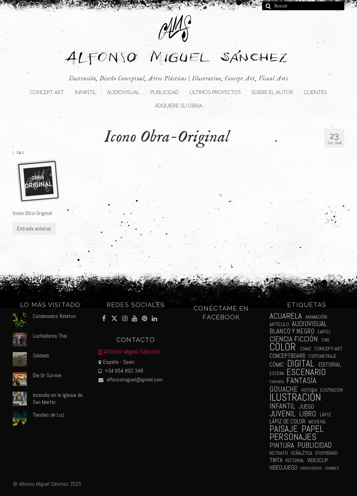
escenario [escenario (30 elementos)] (306, 372)
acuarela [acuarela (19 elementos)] (286, 316)
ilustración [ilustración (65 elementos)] (295, 397)
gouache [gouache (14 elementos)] (284, 389)
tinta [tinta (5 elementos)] (276, 460)
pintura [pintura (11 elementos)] (282, 445)
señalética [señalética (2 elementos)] (301, 453)
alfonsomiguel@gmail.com (130, 379)
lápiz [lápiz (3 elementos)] (325, 414)
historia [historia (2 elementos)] (309, 390)
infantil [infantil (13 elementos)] (282, 406)
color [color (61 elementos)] (283, 347)
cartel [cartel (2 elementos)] (324, 332)
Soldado (41, 355)
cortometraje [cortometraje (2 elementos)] (322, 356)
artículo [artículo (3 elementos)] (279, 324)
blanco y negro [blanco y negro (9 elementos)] (292, 331)
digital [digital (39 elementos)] (300, 363)
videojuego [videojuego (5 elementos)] (283, 467)
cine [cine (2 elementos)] (325, 340)
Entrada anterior (34, 228)
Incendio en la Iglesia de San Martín (58, 398)
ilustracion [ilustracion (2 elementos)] (331, 390)
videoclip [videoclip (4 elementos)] (317, 460)
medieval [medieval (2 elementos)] (317, 422)
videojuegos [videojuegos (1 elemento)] (311, 468)
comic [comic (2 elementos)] (305, 349)
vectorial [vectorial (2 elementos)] (294, 461)
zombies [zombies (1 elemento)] (332, 468)
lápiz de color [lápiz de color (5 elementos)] (287, 421)
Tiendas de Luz (48, 414)
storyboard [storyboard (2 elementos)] (326, 453)
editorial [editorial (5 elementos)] (330, 364)
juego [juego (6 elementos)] (306, 406)
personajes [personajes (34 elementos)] (293, 437)
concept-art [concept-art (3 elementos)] (328, 348)
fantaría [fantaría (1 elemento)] (277, 382)
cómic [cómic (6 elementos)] (277, 364)
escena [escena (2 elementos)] (277, 373)
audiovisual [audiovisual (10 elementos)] (309, 323)
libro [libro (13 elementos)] (307, 413)
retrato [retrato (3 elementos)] (279, 453)
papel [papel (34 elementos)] (312, 429)
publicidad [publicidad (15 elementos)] (314, 445)
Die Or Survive (47, 375)
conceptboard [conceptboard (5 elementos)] (287, 356)
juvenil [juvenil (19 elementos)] (283, 414)
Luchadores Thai (50, 335)
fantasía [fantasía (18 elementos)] (301, 380)
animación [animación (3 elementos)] (316, 317)
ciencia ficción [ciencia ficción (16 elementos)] (294, 339)
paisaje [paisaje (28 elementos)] (284, 428)
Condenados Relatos (54, 316)
